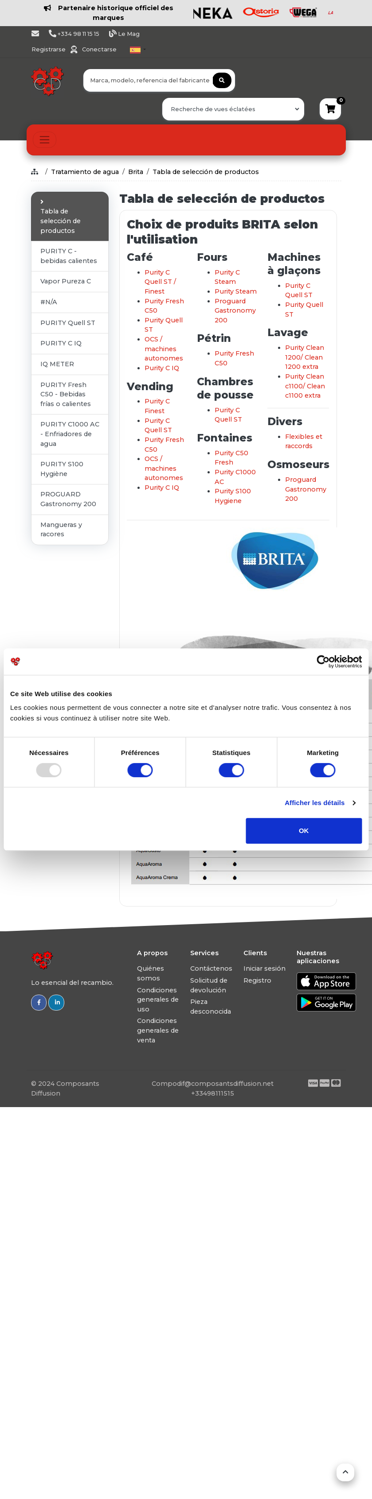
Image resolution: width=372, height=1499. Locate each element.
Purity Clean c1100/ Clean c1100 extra (305, 385)
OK (304, 830)
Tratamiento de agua (85, 172)
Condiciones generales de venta (158, 1030)
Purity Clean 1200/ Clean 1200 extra (304, 357)
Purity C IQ (162, 368)
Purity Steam (236, 291)
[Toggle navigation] (44, 140)
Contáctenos (211, 968)
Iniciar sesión (264, 968)
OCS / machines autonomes (164, 348)
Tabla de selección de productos (206, 172)
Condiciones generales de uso (158, 999)
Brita (135, 172)
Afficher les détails (315, 802)
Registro (257, 980)
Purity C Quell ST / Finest (160, 281)
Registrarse (49, 49)
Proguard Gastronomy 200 (235, 310)
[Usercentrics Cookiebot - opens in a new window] (323, 661)
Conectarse (99, 49)
